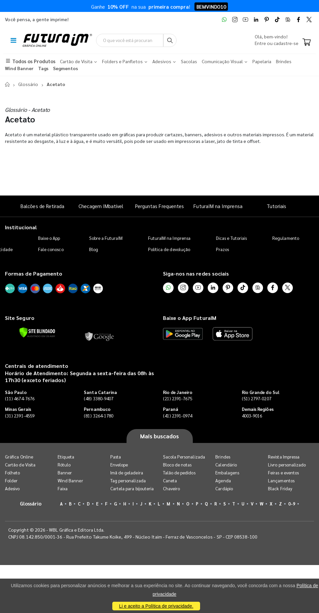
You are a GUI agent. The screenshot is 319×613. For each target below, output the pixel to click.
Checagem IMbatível (101, 206)
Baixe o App (49, 238)
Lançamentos (281, 480)
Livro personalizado (287, 464)
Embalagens (227, 472)
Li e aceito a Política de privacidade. (156, 606)
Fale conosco (51, 249)
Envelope (119, 464)
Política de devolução (169, 249)
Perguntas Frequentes (159, 206)
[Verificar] (37, 332)
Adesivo (12, 488)
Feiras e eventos (283, 472)
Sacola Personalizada (184, 457)
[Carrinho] (306, 42)
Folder (11, 480)
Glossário (28, 84)
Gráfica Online (19, 457)
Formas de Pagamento (33, 273)
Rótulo (64, 464)
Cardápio (224, 488)
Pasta (115, 457)
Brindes (222, 457)
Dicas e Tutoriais (231, 238)
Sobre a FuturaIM (106, 238)
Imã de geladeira (126, 472)
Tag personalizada (128, 480)
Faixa (63, 488)
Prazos (222, 249)
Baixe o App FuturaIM (189, 317)
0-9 (291, 503)
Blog (93, 249)
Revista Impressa (283, 457)
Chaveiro (171, 488)
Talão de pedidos (179, 472)
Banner (65, 472)
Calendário (226, 464)
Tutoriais (277, 206)
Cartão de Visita (20, 464)
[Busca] (170, 40)
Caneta (170, 480)
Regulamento (285, 238)
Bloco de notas (177, 464)
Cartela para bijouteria (132, 488)
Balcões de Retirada (42, 206)
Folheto (12, 472)
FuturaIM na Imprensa (217, 206)
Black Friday (280, 488)
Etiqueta (66, 457)
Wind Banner (70, 480)
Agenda (223, 480)
